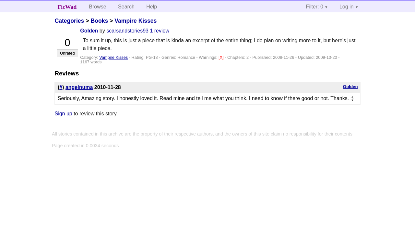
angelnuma (79, 87)
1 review (159, 30)
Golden (89, 30)
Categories (69, 21)
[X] (222, 57)
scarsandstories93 (127, 30)
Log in (346, 6)
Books (99, 21)
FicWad (67, 7)
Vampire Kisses (135, 21)
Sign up (63, 113)
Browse (97, 6)
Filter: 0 (314, 6)
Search (126, 6)
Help (151, 6)
